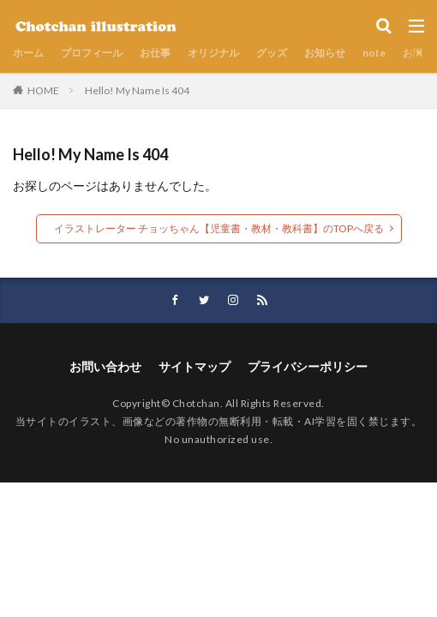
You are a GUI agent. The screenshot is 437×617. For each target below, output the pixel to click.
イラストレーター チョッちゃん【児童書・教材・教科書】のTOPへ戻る (219, 228)
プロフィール (92, 52)
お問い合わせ (105, 366)
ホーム (28, 52)
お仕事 (155, 52)
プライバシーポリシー (308, 366)
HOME (43, 90)
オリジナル (213, 52)
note (374, 52)
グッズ (271, 52)
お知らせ (324, 52)
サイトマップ (194, 366)
